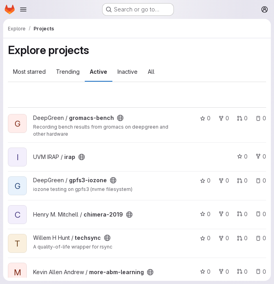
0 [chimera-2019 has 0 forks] (223, 214)
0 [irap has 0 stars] (242, 156)
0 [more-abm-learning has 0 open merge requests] (242, 271)
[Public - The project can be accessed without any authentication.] (120, 118)
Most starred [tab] (29, 71)
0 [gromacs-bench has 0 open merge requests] (242, 118)
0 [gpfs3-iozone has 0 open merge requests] (242, 180)
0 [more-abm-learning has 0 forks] (223, 271)
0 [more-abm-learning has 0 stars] (205, 271)
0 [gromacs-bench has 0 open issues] (260, 118)
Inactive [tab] (127, 71)
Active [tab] (98, 71)
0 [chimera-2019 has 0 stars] (205, 214)
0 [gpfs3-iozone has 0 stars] (205, 180)
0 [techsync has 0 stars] (205, 238)
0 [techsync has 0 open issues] (260, 238)
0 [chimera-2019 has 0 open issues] (260, 214)
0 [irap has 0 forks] (260, 156)
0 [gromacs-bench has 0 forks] (223, 118)
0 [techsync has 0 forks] (223, 238)
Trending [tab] (68, 71)
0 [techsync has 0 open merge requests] (242, 238)
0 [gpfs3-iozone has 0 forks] (223, 180)
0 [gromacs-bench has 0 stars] (205, 118)
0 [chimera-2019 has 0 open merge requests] (242, 214)
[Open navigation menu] (23, 9)
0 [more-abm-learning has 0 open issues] (260, 271)
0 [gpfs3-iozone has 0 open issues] (260, 180)
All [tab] (151, 71)
